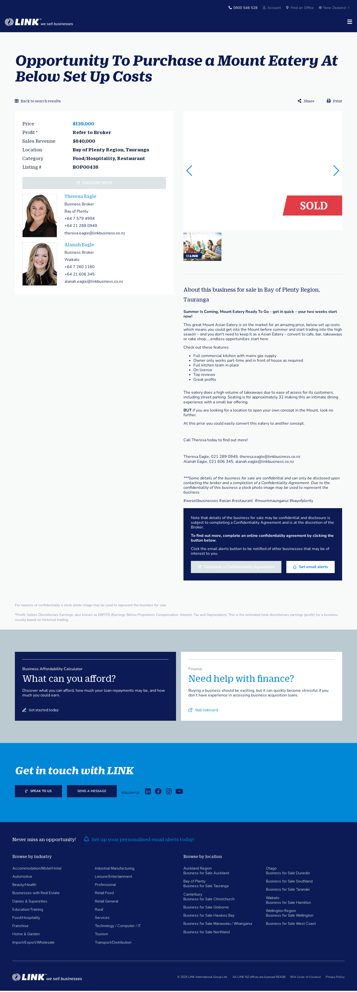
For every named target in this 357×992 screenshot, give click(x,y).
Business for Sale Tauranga (206, 887)
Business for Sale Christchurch (209, 900)
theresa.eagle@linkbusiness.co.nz (94, 234)
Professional (105, 886)
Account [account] (274, 7)
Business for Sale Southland (289, 883)
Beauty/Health (24, 886)
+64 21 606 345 (79, 275)
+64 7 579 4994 (79, 220)
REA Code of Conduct (305, 978)
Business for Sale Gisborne (206, 908)
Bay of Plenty (194, 883)
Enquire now (97, 184)
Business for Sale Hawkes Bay (209, 917)
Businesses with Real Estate (36, 894)
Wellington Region (281, 912)
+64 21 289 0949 (80, 227)
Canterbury (192, 896)
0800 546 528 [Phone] (245, 7)
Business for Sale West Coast (291, 925)
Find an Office (302, 7)
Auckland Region (197, 870)
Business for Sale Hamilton (288, 904)
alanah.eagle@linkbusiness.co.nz (93, 282)
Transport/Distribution (113, 944)
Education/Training (27, 911)
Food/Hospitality (26, 919)
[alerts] (86, 841)
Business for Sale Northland (206, 933)
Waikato (272, 899)
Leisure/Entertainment (113, 878)
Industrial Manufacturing (114, 870)
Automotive (22, 878)
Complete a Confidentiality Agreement (239, 568)
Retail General (106, 903)
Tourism (101, 935)
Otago (271, 870)
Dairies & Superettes (29, 903)
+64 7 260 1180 (79, 268)
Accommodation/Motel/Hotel (36, 870)
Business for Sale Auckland (206, 874)
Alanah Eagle (79, 245)
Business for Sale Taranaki (288, 891)
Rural (99, 911)
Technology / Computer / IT (118, 927)
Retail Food (104, 894)
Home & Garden (26, 935)
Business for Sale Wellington (289, 917)
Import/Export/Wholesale (33, 944)
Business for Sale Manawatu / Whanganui (217, 925)
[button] (336, 171)
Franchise (20, 927)
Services (102, 919)
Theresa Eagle (80, 197)
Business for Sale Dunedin (288, 874)
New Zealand (334, 7)
